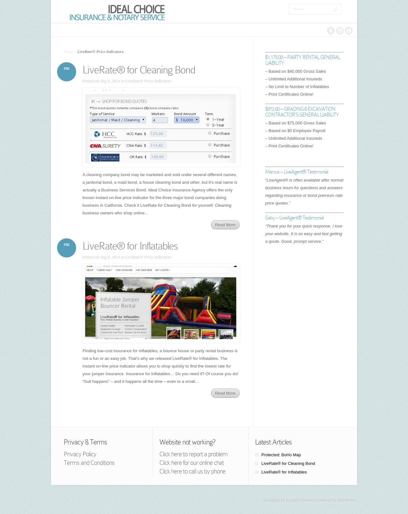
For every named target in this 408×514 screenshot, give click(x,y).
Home (68, 51)
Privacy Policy (80, 454)
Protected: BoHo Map (281, 454)
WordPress (347, 500)
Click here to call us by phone (192, 471)
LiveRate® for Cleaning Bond (139, 70)
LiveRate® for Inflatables (130, 246)
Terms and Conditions (89, 462)
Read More (225, 224)
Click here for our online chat (191, 462)
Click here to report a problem (193, 454)
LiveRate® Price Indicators (148, 80)
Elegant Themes (300, 500)
